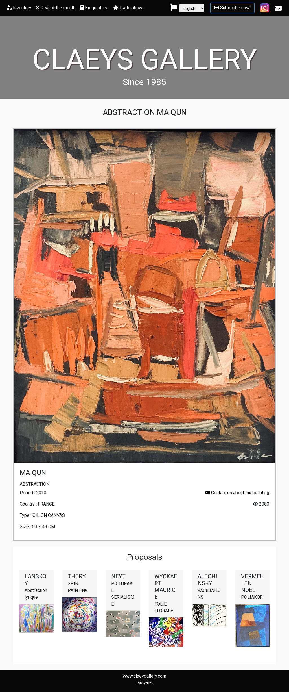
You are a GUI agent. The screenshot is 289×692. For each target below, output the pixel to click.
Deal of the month (55, 7)
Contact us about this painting (237, 492)
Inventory (19, 7)
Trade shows (129, 7)
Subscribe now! (232, 7)
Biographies (94, 7)
